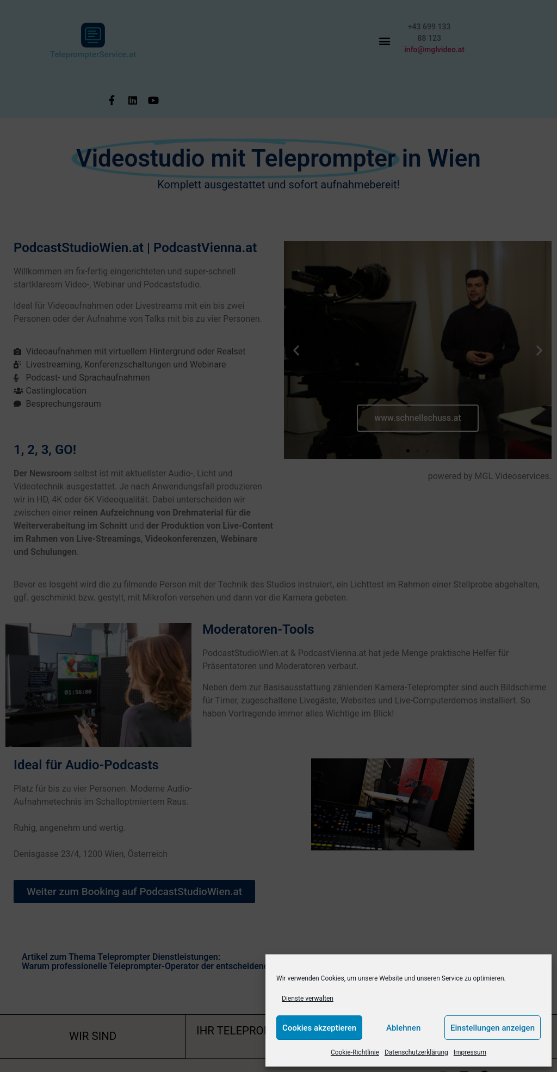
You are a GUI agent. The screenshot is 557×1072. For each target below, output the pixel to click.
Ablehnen (403, 1028)
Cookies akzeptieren (319, 1028)
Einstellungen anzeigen (492, 1028)
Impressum (470, 1052)
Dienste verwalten (307, 998)
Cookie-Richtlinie (355, 1052)
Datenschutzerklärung (416, 1052)
